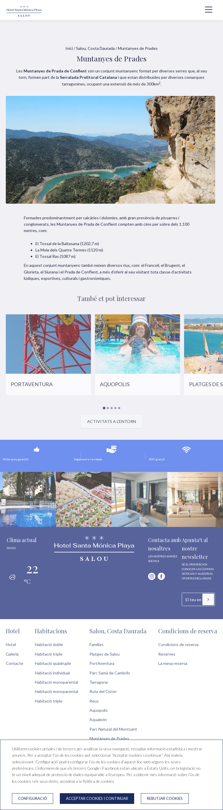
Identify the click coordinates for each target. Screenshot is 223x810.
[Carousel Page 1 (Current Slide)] (103, 407)
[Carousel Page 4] (115, 408)
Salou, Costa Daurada (95, 48)
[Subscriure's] (208, 599)
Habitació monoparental (56, 682)
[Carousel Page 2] (108, 408)
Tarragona (98, 682)
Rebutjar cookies (165, 798)
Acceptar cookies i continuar (97, 798)
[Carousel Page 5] (119, 408)
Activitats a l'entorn (111, 421)
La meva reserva (172, 663)
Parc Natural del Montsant (113, 729)
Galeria (12, 654)
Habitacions (51, 631)
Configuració (32, 798)
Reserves (166, 654)
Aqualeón (98, 719)
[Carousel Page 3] (112, 408)
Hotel (13, 631)
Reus (94, 700)
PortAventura (101, 663)
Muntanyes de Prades (109, 738)
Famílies (96, 644)
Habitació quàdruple (53, 663)
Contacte (14, 663)
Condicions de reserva (187, 631)
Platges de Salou (104, 654)
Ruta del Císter (103, 691)
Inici (69, 48)
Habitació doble (49, 644)
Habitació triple (48, 654)
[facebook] (161, 576)
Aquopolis (98, 710)
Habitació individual (52, 672)
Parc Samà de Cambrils (109, 672)
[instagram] (151, 576)
